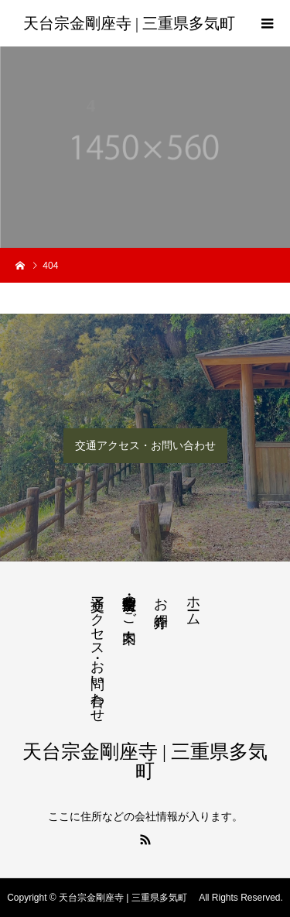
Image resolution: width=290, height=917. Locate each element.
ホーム (193, 603)
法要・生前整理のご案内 (129, 603)
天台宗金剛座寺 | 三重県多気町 (133, 23)
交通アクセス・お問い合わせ (145, 445)
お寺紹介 (161, 596)
